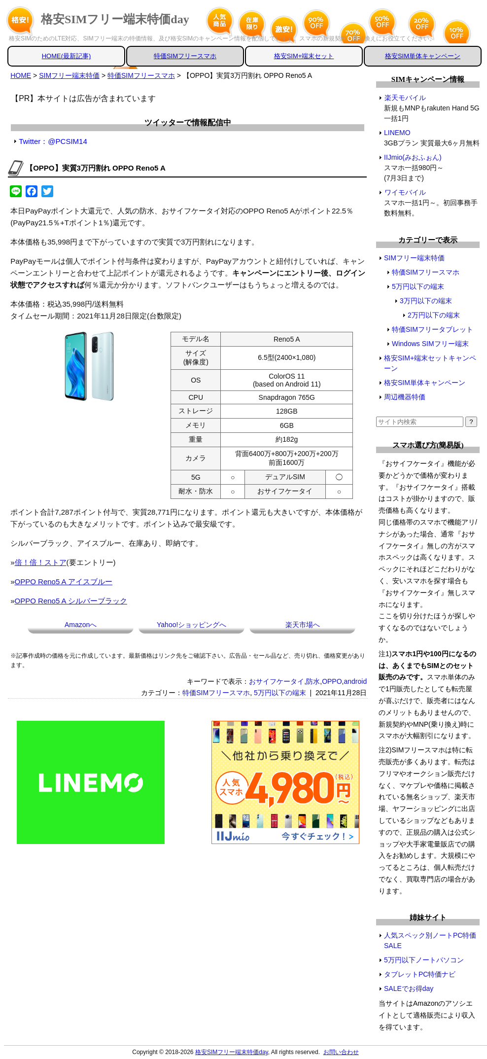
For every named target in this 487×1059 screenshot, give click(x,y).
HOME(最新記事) (66, 56)
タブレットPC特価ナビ (419, 974)
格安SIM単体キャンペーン (422, 56)
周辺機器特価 (404, 397)
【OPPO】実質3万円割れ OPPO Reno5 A (96, 168)
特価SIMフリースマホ (185, 56)
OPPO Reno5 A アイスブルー (63, 581)
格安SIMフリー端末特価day (115, 19)
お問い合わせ (341, 1052)
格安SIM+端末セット (304, 56)
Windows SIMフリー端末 (430, 344)
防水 (313, 681)
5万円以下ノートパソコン (424, 960)
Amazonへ (81, 625)
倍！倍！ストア (41, 562)
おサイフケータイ (276, 681)
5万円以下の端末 (280, 693)
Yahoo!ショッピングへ (191, 625)
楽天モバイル (405, 98)
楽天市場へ (302, 625)
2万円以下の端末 (434, 315)
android (355, 681)
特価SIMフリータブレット (432, 329)
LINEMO (397, 133)
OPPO (332, 681)
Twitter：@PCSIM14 (53, 141)
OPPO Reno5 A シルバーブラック (71, 601)
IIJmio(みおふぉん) (413, 157)
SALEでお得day (408, 988)
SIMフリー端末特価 (414, 258)
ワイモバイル (405, 192)
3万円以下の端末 (426, 301)
